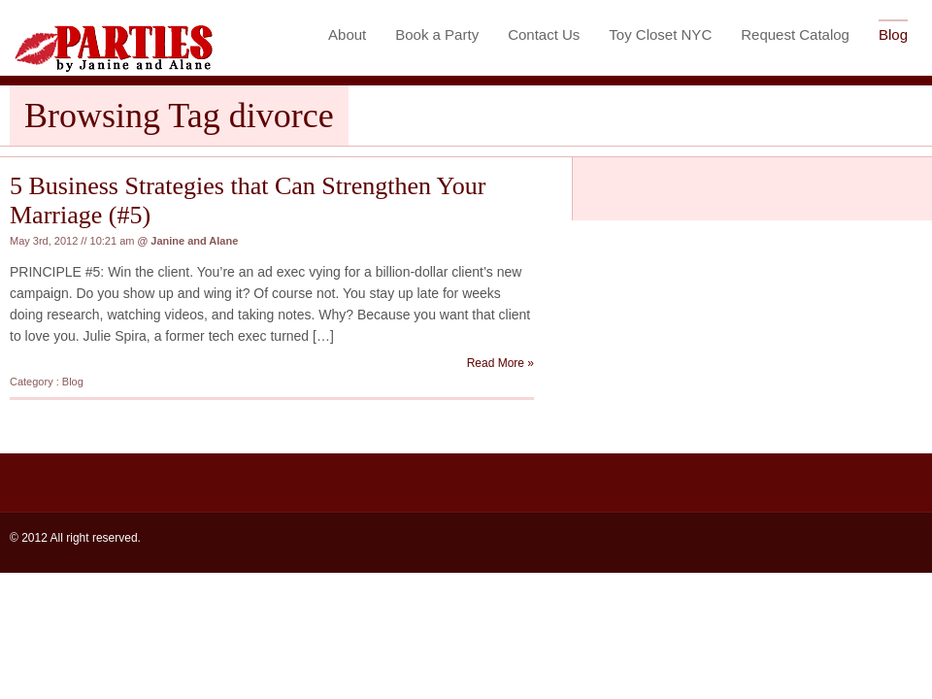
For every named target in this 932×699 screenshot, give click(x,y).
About (347, 34)
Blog (893, 34)
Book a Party (437, 34)
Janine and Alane (194, 241)
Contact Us (544, 34)
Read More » (500, 363)
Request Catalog (795, 34)
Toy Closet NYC (660, 34)
